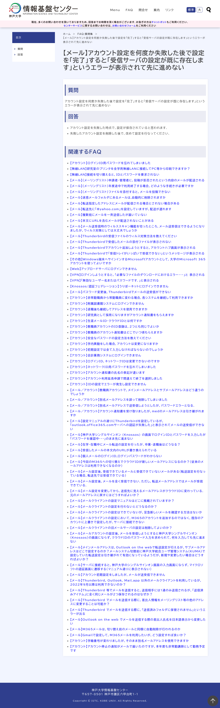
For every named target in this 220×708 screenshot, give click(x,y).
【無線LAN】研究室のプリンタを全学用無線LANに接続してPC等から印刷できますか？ (130, 168)
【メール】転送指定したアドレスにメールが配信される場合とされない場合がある (125, 203)
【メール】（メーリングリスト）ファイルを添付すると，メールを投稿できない (120, 191)
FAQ (129, 10)
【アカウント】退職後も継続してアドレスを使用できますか (109, 309)
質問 (20, 49)
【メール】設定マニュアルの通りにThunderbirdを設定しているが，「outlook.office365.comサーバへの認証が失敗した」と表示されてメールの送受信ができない (137, 425)
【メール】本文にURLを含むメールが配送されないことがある (112, 220)
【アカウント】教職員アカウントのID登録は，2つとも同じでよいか (114, 326)
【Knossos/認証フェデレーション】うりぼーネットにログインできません (119, 286)
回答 (20, 54)
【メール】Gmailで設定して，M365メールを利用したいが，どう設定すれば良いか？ (128, 635)
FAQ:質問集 (85, 34)
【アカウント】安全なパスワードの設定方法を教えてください (110, 338)
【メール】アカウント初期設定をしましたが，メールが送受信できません (117, 574)
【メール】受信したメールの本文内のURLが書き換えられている (113, 450)
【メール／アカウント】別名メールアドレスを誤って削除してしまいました (119, 399)
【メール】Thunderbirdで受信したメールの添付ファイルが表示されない (120, 241)
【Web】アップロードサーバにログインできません (103, 268)
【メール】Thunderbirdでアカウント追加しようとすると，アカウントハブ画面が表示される (133, 247)
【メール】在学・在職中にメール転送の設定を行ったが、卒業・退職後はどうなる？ (125, 444)
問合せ (143, 10)
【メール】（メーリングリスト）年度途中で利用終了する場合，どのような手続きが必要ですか (132, 186)
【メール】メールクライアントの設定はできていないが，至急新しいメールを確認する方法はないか (136, 512)
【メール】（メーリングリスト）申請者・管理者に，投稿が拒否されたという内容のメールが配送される (137, 180)
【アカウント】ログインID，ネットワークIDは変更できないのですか (115, 361)
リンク (169, 10)
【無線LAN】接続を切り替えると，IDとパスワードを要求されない (115, 174)
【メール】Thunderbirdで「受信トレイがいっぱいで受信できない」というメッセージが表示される (137, 253)
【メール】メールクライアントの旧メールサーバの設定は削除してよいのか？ (121, 527)
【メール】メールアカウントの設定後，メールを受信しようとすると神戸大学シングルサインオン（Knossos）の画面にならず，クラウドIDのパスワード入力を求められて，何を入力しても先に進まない (137, 537)
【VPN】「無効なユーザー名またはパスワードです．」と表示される (114, 280)
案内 (157, 10)
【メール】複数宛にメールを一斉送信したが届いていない (108, 214)
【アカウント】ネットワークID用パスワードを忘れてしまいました (113, 366)
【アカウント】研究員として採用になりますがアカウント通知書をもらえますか (122, 315)
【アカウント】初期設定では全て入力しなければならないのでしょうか (116, 349)
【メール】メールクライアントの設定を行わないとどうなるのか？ (113, 506)
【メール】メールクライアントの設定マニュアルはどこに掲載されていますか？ (122, 500)
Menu (115, 10)
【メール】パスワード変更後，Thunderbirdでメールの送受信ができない (120, 292)
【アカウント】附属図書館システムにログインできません (107, 303)
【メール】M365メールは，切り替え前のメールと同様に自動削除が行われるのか (125, 629)
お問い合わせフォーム (124, 26)
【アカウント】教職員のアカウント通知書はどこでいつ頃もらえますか (116, 332)
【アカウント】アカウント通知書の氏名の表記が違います (107, 372)
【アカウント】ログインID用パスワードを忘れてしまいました (110, 163)
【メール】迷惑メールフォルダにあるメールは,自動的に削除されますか (118, 197)
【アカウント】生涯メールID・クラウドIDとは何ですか (106, 320)
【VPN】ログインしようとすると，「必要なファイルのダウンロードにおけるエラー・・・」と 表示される (137, 274)
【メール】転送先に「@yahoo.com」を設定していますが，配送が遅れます (120, 209)
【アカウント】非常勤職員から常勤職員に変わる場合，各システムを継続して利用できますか (131, 297)
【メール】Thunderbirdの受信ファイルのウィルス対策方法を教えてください (123, 236)
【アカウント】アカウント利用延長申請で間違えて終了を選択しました (116, 378)
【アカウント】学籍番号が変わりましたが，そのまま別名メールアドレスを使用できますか (129, 640)
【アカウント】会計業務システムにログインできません (105, 355)
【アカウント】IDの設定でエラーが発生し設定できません (108, 384)
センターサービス (72, 26)
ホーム (67, 34)
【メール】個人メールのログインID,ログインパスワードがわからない (116, 456)
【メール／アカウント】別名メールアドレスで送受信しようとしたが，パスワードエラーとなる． (132, 405)
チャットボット (159, 22)
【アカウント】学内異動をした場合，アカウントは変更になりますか (114, 343)
